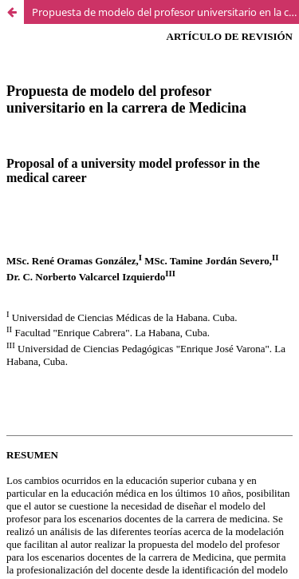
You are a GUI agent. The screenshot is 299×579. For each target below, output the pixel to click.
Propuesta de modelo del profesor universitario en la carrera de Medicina (165, 12)
